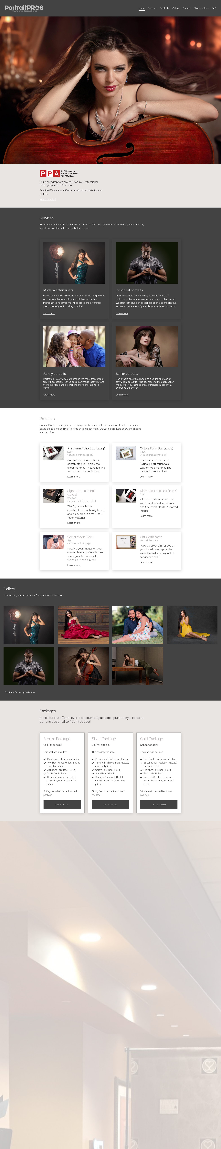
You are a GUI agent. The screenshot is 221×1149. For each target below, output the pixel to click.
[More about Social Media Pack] (53, 542)
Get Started (62, 804)
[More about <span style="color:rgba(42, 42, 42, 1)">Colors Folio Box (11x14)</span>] (126, 453)
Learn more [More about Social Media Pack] (73, 565)
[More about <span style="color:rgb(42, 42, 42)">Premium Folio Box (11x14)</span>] (53, 453)
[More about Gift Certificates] (126, 542)
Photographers (201, 8)
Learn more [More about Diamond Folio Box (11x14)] (146, 515)
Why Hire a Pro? (48, 199)
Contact (186, 8)
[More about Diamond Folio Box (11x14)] (126, 496)
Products (164, 8)
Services (152, 8)
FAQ (214, 8)
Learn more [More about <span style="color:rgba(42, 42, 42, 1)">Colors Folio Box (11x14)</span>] (146, 476)
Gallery (175, 8)
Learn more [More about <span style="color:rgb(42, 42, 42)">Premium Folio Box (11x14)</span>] (73, 476)
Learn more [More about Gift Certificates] (146, 562)
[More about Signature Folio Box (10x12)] (53, 496)
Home (142, 8)
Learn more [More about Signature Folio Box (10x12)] (73, 522)
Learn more (49, 313)
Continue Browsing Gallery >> (20, 692)
